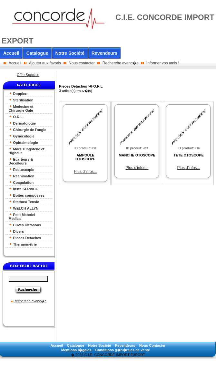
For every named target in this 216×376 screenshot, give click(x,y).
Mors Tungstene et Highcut (26, 151)
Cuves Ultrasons (25, 225)
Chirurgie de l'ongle (27, 129)
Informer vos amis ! (162, 63)
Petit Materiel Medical (22, 216)
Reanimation (21, 176)
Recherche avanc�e (121, 63)
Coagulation (21, 182)
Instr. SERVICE (23, 189)
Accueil (11, 53)
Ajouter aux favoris (45, 63)
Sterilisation (21, 100)
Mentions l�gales (76, 350)
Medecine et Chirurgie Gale (21, 108)
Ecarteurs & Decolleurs (21, 161)
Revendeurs (104, 53)
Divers (16, 231)
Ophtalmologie (23, 142)
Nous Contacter (152, 345)
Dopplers (19, 93)
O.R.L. (16, 117)
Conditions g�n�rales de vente (122, 350)
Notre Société (69, 53)
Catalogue (37, 53)
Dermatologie (22, 123)
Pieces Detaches (25, 238)
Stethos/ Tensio (24, 202)
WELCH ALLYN (24, 208)
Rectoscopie (21, 169)
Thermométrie (23, 244)
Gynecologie (21, 136)
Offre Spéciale (28, 75)
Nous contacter (82, 63)
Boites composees (26, 195)
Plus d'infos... (85, 171)
